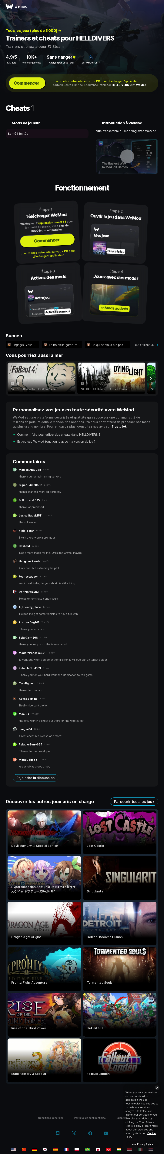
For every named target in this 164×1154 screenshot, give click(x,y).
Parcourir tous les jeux (134, 801)
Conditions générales (50, 1117)
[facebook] (90, 1133)
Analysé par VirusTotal (61, 62)
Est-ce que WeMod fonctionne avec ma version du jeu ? (56, 441)
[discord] (57, 1133)
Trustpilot (119, 426)
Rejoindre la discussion (35, 778)
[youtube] (106, 1134)
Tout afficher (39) (144, 344)
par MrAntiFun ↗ (91, 62)
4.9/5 (11, 57)
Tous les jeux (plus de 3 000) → (34, 30)
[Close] (157, 1087)
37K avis (11, 62)
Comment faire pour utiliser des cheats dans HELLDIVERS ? (58, 434)
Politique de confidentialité (90, 1117)
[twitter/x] (74, 1133)
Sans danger (61, 57)
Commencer (26, 83)
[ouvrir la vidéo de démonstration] (127, 156)
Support (121, 1117)
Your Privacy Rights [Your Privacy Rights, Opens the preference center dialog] (142, 1144)
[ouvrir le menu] (157, 6)
